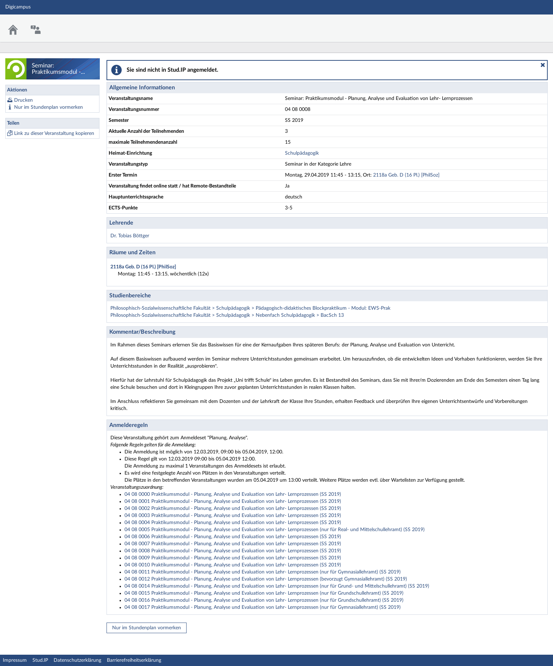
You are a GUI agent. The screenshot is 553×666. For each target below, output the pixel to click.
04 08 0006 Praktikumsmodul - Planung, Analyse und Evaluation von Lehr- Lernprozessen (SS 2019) (232, 536)
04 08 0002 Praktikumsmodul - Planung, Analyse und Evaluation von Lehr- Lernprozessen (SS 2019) (232, 508)
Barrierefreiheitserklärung (134, 660)
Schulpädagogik (302, 153)
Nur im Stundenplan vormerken (48, 107)
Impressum (15, 660)
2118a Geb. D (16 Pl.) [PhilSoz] (406, 175)
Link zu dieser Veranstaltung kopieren (54, 133)
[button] (543, 65)
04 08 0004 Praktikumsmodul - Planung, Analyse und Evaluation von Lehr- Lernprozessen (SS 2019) (232, 522)
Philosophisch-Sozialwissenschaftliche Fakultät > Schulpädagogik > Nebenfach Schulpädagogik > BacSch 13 (227, 315)
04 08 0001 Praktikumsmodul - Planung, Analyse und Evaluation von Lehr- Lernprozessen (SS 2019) (232, 501)
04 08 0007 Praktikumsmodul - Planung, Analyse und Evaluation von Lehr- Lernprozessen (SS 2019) (232, 543)
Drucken (23, 100)
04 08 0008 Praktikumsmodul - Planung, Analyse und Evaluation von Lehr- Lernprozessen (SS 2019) (232, 550)
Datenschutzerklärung (77, 660)
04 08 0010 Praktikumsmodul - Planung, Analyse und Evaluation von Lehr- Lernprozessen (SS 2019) (232, 565)
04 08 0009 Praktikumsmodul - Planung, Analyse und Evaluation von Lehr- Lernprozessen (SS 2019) (232, 557)
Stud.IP (40, 660)
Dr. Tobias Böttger (129, 235)
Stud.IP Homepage (526, 24)
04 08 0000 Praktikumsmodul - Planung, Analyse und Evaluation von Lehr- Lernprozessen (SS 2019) (232, 494)
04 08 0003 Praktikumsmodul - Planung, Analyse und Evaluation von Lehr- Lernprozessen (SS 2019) (232, 515)
